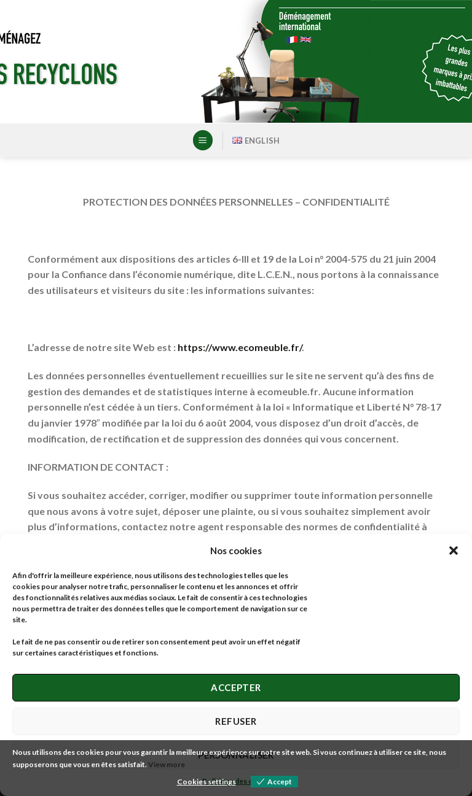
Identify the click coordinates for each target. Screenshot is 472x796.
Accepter (236, 687)
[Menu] (203, 140)
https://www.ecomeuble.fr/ (240, 347)
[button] (453, 550)
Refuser (235, 721)
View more (166, 764)
